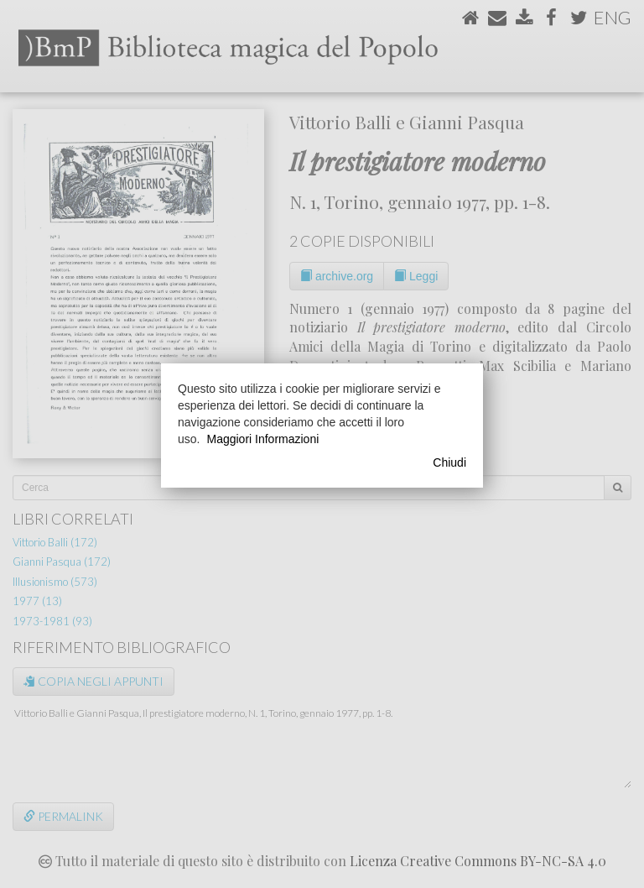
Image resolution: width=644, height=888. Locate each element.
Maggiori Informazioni (262, 439)
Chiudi (449, 462)
